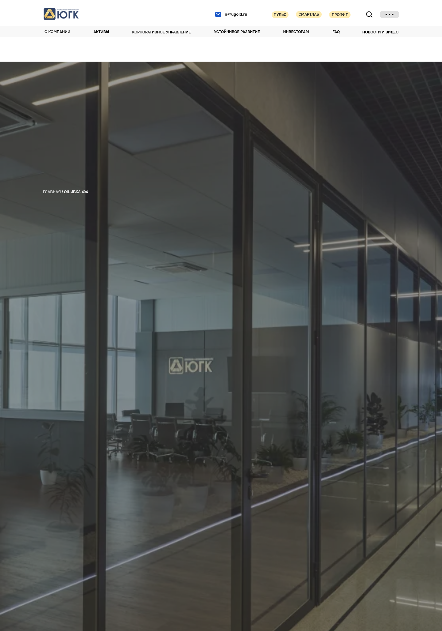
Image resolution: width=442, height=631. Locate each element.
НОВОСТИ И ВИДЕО (381, 32)
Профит (340, 14)
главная (52, 192)
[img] (389, 14)
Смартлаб (308, 14)
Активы (101, 31)
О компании (57, 31)
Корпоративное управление (161, 32)
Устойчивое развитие (237, 31)
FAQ (336, 31)
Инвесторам (296, 31)
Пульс (280, 14)
